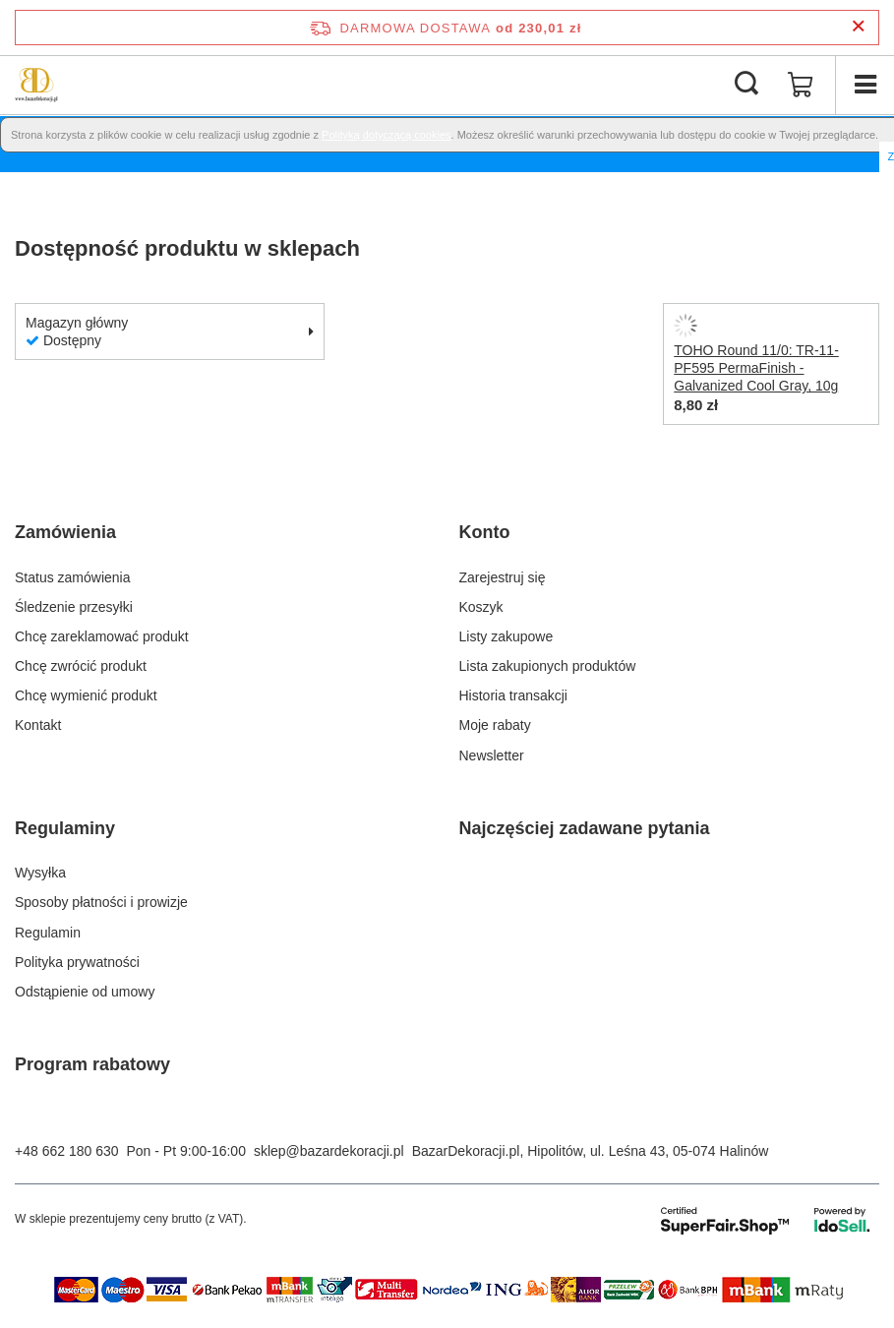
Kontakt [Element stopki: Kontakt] (38, 725)
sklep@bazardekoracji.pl (329, 1151)
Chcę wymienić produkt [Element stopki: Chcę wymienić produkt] (86, 695)
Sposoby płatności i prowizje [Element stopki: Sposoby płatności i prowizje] (101, 902)
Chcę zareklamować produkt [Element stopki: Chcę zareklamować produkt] (102, 636)
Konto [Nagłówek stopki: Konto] (484, 532)
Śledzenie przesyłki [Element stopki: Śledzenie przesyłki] (74, 607)
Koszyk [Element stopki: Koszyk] (481, 607)
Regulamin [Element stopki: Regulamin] (48, 932)
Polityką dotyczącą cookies (386, 135)
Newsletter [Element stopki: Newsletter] (491, 755)
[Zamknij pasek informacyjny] (858, 27)
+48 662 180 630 (67, 1151)
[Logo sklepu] (36, 84)
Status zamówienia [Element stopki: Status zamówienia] (73, 577)
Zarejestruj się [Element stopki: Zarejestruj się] (502, 577)
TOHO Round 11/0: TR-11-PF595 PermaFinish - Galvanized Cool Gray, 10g (756, 367)
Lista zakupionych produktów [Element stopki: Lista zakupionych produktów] (547, 666)
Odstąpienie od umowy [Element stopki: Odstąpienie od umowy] (84, 991)
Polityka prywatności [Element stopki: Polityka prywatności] (77, 962)
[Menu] (864, 84)
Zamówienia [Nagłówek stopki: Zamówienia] (65, 532)
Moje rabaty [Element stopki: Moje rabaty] (495, 725)
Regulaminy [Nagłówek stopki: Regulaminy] (65, 828)
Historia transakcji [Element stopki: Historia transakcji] (513, 695)
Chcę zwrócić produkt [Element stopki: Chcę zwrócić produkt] (81, 666)
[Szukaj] (746, 84)
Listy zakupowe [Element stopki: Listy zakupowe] (506, 636)
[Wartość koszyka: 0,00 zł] (800, 84)
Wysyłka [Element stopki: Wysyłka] (40, 872)
